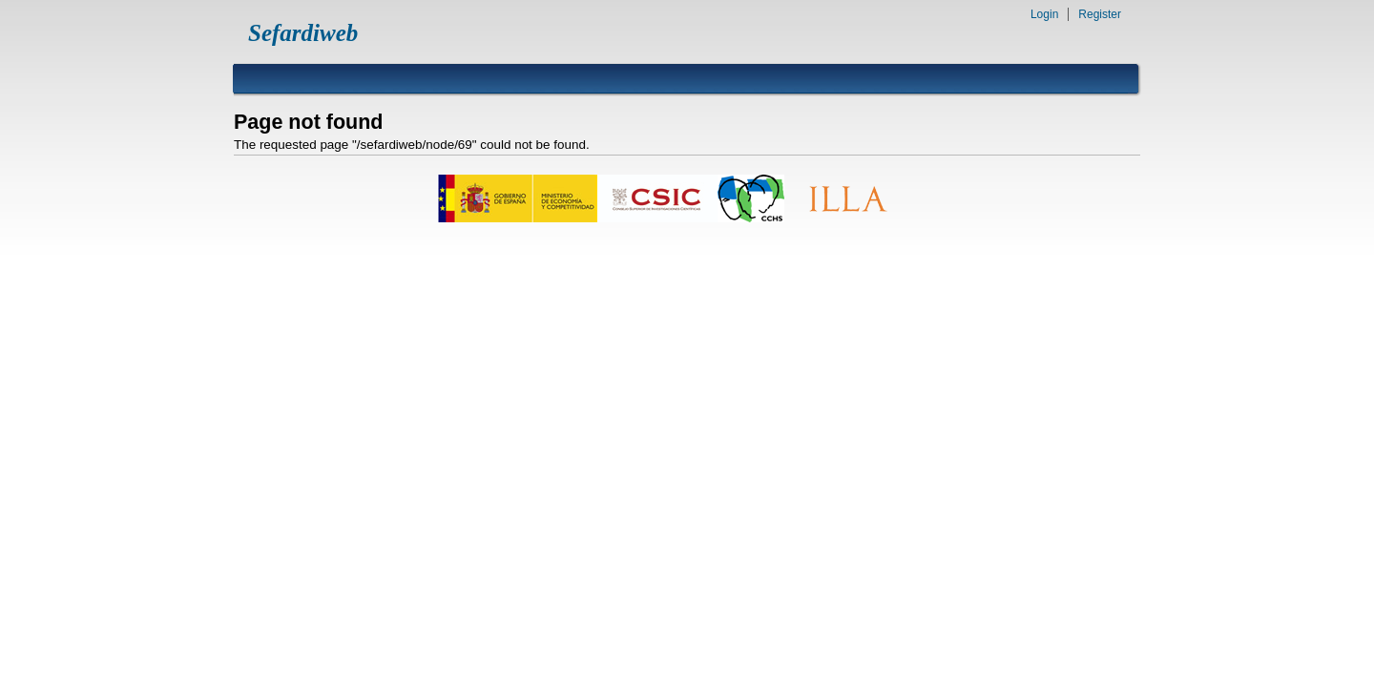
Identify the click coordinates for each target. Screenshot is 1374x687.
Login (1044, 14)
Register (1099, 14)
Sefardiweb (303, 33)
